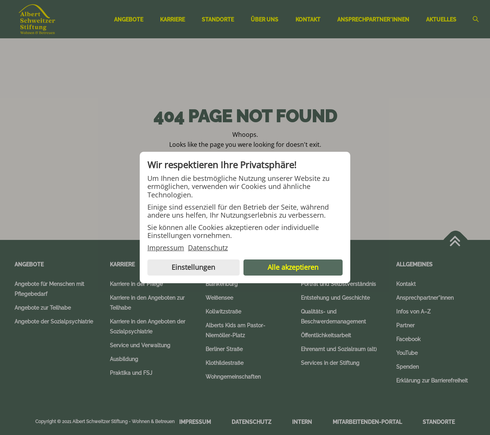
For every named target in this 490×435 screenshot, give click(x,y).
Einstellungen (193, 267)
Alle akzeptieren (293, 267)
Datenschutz (208, 248)
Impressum (165, 248)
